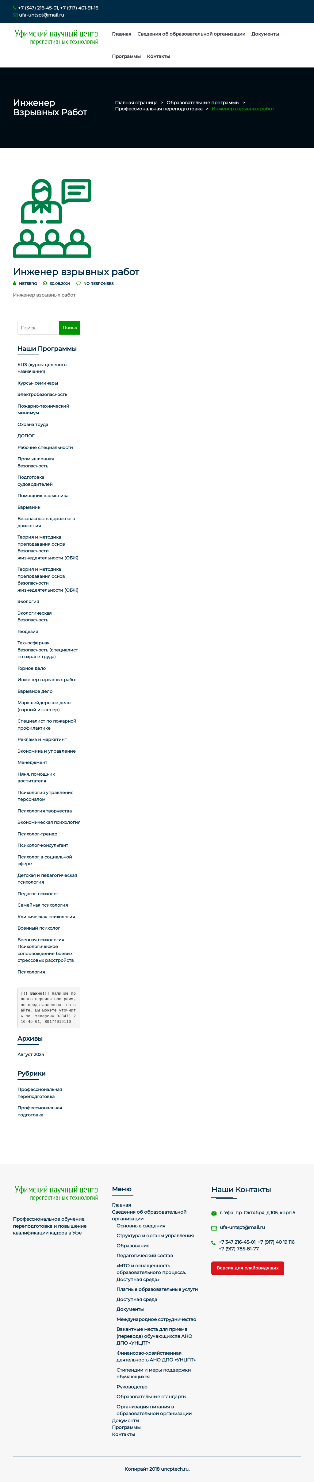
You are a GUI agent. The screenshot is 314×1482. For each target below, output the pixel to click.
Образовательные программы (203, 103)
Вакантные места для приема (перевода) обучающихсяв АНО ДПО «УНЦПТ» (154, 1336)
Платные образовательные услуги (157, 1289)
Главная (121, 34)
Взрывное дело (34, 691)
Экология (28, 601)
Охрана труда (32, 424)
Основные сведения (141, 1226)
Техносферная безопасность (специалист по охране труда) (47, 649)
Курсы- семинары (37, 383)
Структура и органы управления (155, 1235)
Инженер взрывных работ (47, 679)
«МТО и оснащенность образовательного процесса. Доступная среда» (151, 1272)
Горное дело (31, 668)
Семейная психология (42, 905)
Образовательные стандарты (151, 1396)
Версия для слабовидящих (248, 1267)
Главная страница (136, 103)
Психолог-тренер (37, 834)
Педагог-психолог (38, 893)
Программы (126, 56)
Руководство (132, 1387)
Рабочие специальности (45, 447)
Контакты (158, 56)
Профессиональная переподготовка (159, 109)
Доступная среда (137, 1299)
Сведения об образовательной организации (191, 34)
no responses (94, 283)
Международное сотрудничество (156, 1319)
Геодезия (27, 631)
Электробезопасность (42, 394)
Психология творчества (44, 811)
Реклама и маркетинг (42, 739)
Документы (265, 34)
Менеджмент (32, 762)
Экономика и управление (46, 751)
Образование (133, 1246)
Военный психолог (38, 928)
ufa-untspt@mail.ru (38, 15)
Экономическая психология (48, 822)
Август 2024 (30, 1054)
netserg (28, 283)
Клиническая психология (46, 917)
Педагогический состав (145, 1255)
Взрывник (28, 507)
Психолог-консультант (42, 845)
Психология (31, 972)
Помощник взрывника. (43, 495)
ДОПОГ (25, 436)
